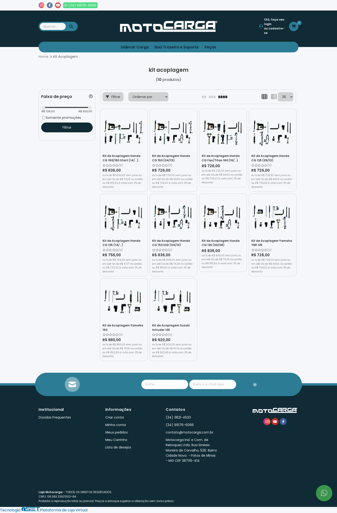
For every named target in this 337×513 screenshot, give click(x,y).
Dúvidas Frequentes (55, 417)
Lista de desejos (282, 5)
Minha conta (115, 425)
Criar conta (114, 417)
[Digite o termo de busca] (53, 26)
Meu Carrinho (116, 439)
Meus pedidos (250, 5)
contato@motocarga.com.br (189, 432)
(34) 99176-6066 (180, 425)
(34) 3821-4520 (178, 417)
